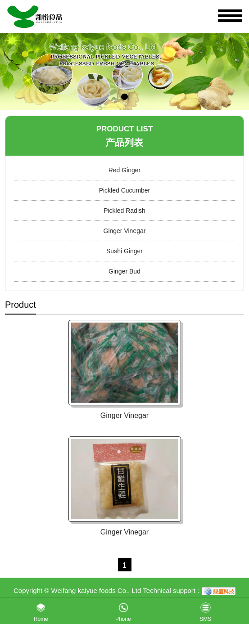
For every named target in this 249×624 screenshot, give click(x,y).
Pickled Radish (124, 210)
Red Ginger (125, 170)
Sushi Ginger (124, 251)
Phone (123, 610)
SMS (205, 610)
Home (41, 610)
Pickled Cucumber (124, 190)
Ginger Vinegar (125, 230)
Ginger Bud (124, 271)
